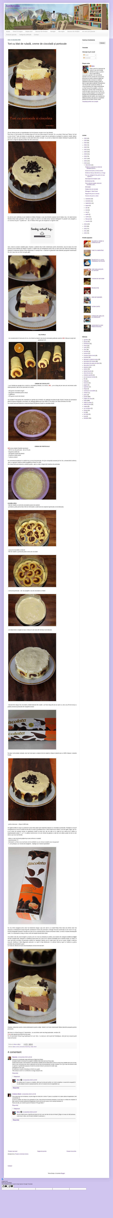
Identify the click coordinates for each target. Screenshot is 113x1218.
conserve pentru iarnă (89, 355)
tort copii (86, 414)
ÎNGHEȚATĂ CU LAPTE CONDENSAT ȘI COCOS (98, 260)
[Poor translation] (11, 1186)
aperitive (86, 339)
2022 (85, 147)
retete (85, 400)
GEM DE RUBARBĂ (97, 297)
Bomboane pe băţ (89, 181)
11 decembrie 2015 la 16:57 (30, 1112)
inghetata (86, 387)
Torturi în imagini (18, 31)
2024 (85, 142)
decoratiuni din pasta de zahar (91, 363)
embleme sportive (88, 375)
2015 (85, 163)
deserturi (86, 367)
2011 (85, 230)
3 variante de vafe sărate (98, 278)
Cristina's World (16, 1094)
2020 (85, 151)
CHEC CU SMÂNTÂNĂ (98, 250)
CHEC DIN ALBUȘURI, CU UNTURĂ (98, 270)
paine (85, 394)
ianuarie (88, 221)
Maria (18, 1080)
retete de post (87, 404)
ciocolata (86, 351)
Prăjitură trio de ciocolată (91, 189)
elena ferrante (87, 373)
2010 (85, 233)
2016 (85, 161)
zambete (86, 418)
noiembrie (88, 198)
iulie (87, 207)
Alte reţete (61, 31)
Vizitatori (10, 1166)
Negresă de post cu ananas (92, 193)
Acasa (8, 31)
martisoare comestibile (89, 390)
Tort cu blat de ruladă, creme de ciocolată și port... (93, 184)
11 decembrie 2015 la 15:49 (29, 1094)
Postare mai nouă (12, 1151)
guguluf (86, 385)
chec (85, 349)
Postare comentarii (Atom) (21, 1154)
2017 (85, 158)
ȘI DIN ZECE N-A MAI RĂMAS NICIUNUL (97, 326)
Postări (85, 55)
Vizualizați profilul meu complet (90, 101)
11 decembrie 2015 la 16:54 (30, 1080)
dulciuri (85, 369)
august (87, 205)
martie (87, 216)
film (85, 379)
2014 (85, 224)
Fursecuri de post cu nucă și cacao (94, 170)
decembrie (88, 165)
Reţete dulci (29, 31)
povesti (85, 396)
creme (17, 1046)
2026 (85, 138)
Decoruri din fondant (41, 31)
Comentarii (86, 58)
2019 (85, 154)
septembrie (89, 203)
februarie (88, 219)
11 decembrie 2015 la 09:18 (25, 1057)
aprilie (87, 214)
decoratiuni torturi (88, 365)
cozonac (86, 357)
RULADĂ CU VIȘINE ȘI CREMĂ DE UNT (98, 241)
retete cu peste (87, 402)
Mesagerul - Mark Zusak (91, 191)
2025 (85, 140)
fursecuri (86, 383)
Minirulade (87, 187)
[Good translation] (5, 1186)
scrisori (85, 410)
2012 (85, 228)
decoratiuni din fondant (89, 361)
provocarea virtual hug (25, 1046)
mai (87, 212)
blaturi (14, 1046)
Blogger (63, 1173)
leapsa (85, 388)
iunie (87, 210)
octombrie (88, 201)
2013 (85, 226)
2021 (85, 149)
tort (84, 412)
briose (85, 345)
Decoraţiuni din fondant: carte (92, 178)
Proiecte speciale (11, 34)
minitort (86, 392)
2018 (85, 156)
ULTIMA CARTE (96, 306)
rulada (31, 1046)
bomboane (86, 343)
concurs (86, 353)
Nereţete (53, 31)
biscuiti (85, 341)
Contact (36, 34)
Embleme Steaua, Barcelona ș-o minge (95, 173)
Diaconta (14, 1057)
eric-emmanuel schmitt (89, 377)
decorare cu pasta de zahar (91, 359)
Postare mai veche (71, 1151)
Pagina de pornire (41, 1151)
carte (85, 347)
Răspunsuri (17, 1076)
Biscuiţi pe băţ (95, 288)
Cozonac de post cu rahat (91, 196)
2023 (85, 145)
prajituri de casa (88, 398)
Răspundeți (15, 1073)
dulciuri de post (88, 371)
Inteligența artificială (25, 34)
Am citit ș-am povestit (88, 31)
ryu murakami (87, 408)
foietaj (85, 381)
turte (85, 416)
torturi (35, 1046)
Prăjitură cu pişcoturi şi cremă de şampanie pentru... (93, 167)
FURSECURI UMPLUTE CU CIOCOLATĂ (98, 316)
